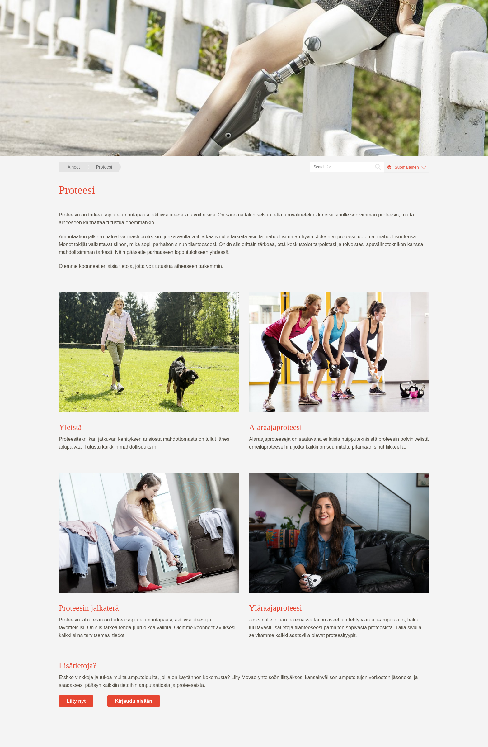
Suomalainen (406, 167)
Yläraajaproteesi (275, 607)
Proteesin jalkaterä (89, 607)
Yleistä (70, 427)
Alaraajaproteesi (275, 427)
